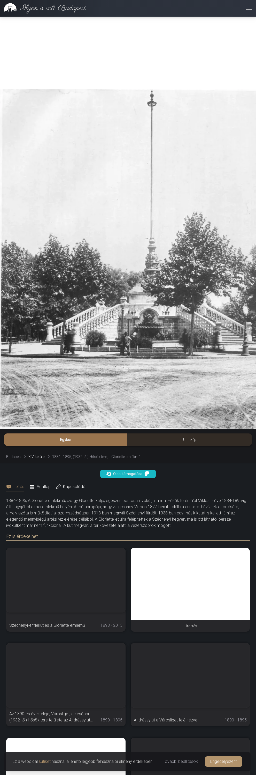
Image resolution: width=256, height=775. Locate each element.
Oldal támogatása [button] (128, 473)
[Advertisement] (128, 53)
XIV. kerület (36, 457)
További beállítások (180, 761)
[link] (43, 8)
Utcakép (189, 440)
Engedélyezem (223, 761)
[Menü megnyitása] (249, 8)
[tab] (16, 486)
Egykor (66, 440)
